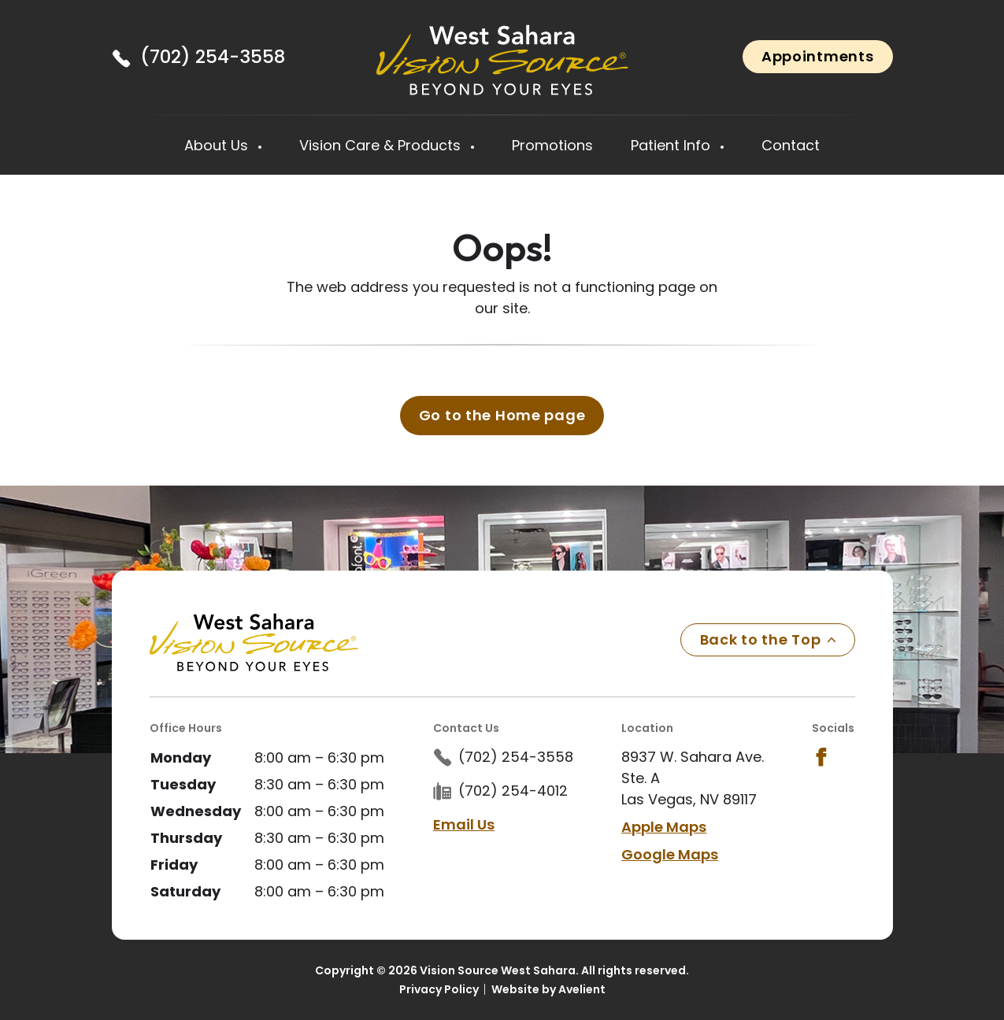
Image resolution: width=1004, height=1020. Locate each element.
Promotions (552, 145)
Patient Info (672, 145)
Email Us (464, 824)
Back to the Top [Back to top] (767, 639)
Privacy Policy (439, 989)
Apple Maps (663, 827)
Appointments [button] (817, 56)
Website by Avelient (548, 989)
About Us (218, 145)
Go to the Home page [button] (502, 415)
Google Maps (669, 854)
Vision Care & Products (382, 145)
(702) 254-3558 (212, 56)
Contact (790, 145)
